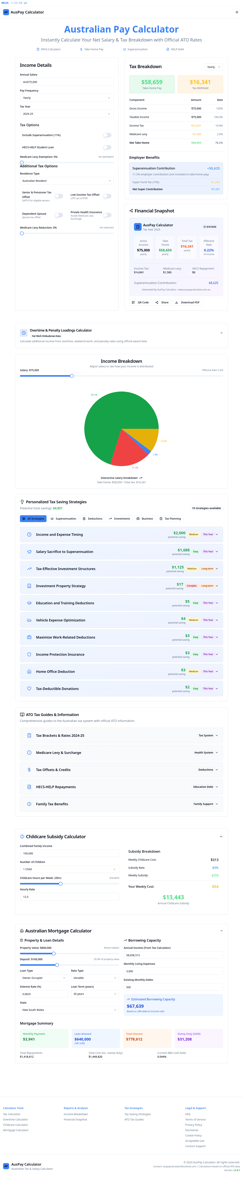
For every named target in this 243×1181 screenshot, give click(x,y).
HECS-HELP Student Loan (38, 147)
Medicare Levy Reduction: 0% (38, 227)
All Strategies (33, 518)
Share (162, 302)
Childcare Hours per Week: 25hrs (40, 878)
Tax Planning (170, 518)
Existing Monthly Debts (138, 980)
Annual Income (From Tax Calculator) (147, 948)
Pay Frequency (29, 90)
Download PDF (187, 302)
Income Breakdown (76, 1114)
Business (144, 518)
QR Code (140, 302)
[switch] (107, 135)
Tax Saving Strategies (138, 1114)
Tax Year (25, 106)
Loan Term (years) (82, 986)
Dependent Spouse (34, 213)
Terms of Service (195, 1119)
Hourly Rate (27, 889)
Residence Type (29, 173)
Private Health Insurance (86, 212)
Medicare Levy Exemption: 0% (39, 157)
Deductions (92, 518)
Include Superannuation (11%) (41, 135)
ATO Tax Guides (134, 1119)
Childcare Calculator (15, 1125)
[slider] (22, 162)
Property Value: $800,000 (35, 948)
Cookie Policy (193, 1135)
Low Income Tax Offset (85, 194)
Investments (119, 518)
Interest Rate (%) (30, 986)
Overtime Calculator (15, 1119)
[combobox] (67, 98)
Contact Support (195, 1146)
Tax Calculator (12, 1114)
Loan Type (26, 970)
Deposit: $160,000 (31, 959)
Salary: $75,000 (29, 370)
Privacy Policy (193, 1125)
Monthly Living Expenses (139, 964)
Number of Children (32, 862)
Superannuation (63, 518)
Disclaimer (191, 1130)
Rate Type (77, 970)
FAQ (187, 1114)
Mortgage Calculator (16, 1130)
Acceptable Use (194, 1141)
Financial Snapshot (75, 1119)
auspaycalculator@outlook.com (179, 1166)
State (23, 1002)
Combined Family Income (36, 846)
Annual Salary (28, 74)
